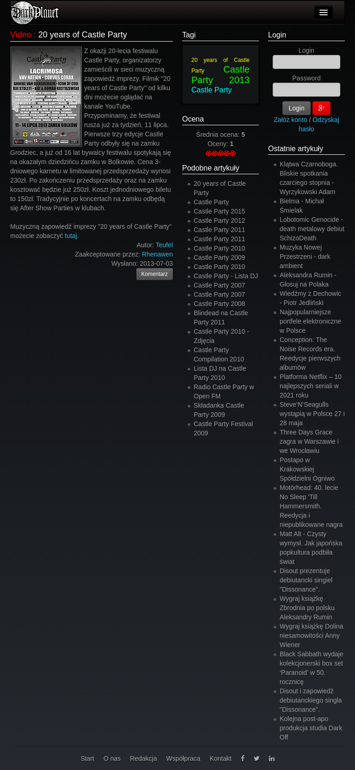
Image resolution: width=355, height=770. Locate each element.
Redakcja (143, 758)
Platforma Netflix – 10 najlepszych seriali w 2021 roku (311, 386)
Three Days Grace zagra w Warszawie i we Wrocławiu (309, 441)
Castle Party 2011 (219, 229)
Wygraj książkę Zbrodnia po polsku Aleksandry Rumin (307, 608)
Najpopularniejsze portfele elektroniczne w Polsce (310, 321)
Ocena (193, 119)
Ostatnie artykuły (295, 149)
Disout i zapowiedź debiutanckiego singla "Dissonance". (311, 700)
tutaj (71, 235)
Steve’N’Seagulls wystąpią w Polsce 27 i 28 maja (312, 414)
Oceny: (219, 143)
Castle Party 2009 (219, 257)
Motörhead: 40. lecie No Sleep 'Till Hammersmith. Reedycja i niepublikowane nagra (311, 506)
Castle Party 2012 (219, 220)
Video (20, 34)
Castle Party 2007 (219, 285)
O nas (112, 758)
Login (277, 35)
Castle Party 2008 (219, 303)
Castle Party (211, 90)
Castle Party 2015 (219, 211)
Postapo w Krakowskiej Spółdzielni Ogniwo (307, 469)
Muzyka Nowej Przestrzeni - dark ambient (305, 256)
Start (87, 758)
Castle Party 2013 (220, 74)
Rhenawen (157, 254)
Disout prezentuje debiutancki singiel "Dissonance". (306, 580)
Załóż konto (290, 119)
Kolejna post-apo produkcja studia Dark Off (311, 728)
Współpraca (183, 758)
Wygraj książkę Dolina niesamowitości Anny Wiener (311, 635)
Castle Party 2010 (219, 248)
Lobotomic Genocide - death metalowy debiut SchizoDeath (312, 229)
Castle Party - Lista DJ (226, 276)
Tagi (189, 35)
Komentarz (154, 274)
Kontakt (220, 758)
